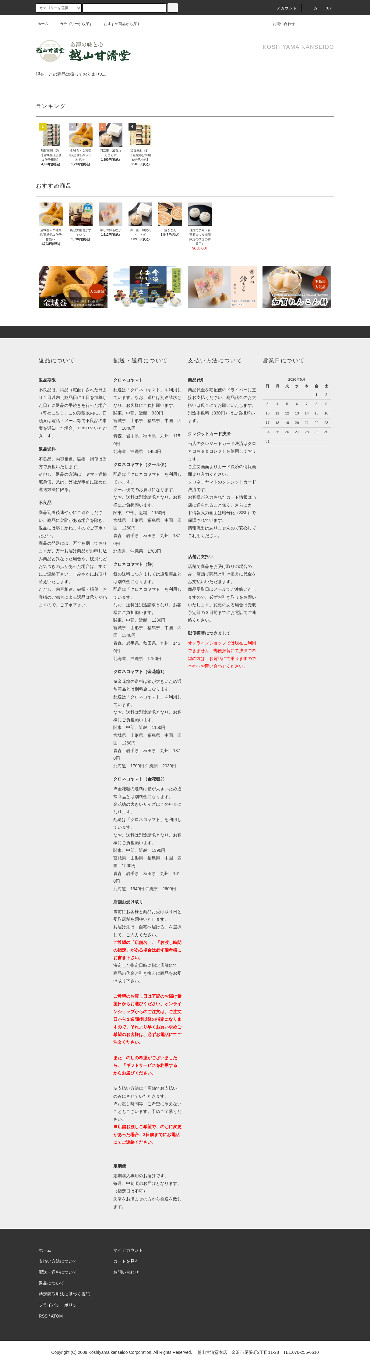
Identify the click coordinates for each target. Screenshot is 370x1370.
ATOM (57, 1316)
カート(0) (318, 8)
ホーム (42, 24)
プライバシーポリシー (60, 1305)
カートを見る (126, 1261)
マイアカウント (128, 1250)
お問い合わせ (280, 24)
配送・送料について (58, 1272)
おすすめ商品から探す (118, 24)
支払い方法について (58, 1261)
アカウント (283, 8)
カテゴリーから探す (72, 24)
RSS (43, 1316)
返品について (51, 1283)
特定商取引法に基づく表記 (64, 1294)
